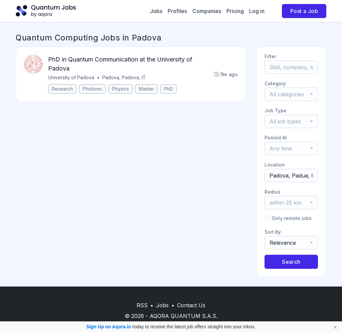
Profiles (177, 11)
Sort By (273, 232)
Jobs (156, 11)
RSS (142, 305)
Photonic (92, 89)
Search (291, 261)
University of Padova (71, 77)
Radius (273, 192)
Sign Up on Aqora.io (108, 326)
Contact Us (191, 305)
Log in (257, 11)
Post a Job (304, 11)
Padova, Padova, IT (124, 77)
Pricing (235, 11)
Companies (206, 11)
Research (62, 89)
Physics (120, 89)
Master (146, 89)
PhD (168, 89)
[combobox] (291, 94)
